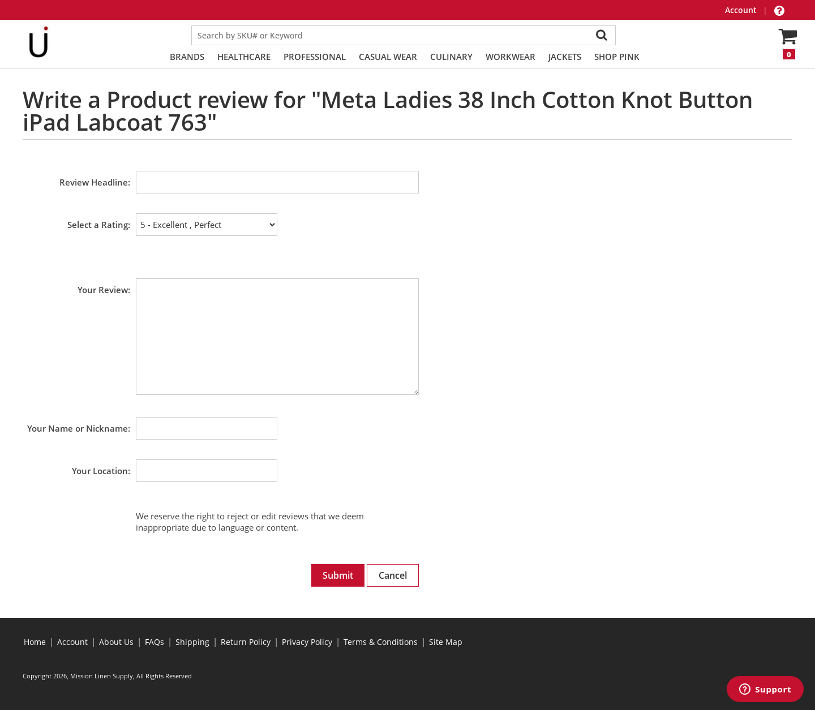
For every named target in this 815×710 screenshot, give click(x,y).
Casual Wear (388, 56)
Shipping (192, 641)
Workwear (510, 56)
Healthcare (244, 56)
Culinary (451, 56)
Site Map (445, 641)
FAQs (154, 641)
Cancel (393, 575)
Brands (187, 56)
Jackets (564, 56)
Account (742, 10)
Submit (338, 575)
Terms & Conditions (381, 641)
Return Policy (246, 641)
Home (35, 641)
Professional (315, 56)
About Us (116, 641)
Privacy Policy (307, 641)
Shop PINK (617, 56)
